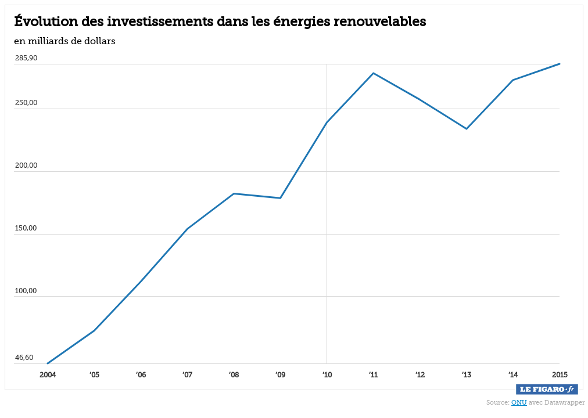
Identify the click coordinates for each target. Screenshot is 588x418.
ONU (519, 402)
